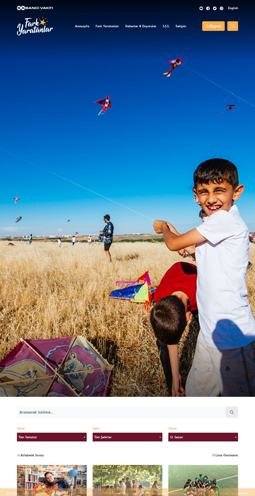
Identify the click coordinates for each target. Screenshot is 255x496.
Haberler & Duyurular (140, 26)
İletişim (181, 26)
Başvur (213, 25)
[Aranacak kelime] (121, 412)
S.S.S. (166, 26)
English (233, 8)
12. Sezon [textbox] (176, 437)
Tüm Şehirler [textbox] (103, 437)
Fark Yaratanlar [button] (107, 26)
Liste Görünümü (225, 455)
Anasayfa (82, 26)
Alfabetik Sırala (30, 455)
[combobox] (52, 437)
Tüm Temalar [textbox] (28, 437)
